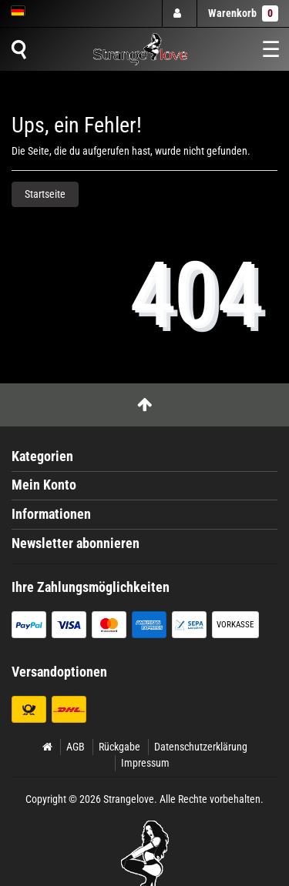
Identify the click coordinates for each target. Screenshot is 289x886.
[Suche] (18, 49)
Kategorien (42, 456)
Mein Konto (44, 485)
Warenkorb (243, 13)
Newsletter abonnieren (75, 543)
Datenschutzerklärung (200, 747)
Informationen (51, 514)
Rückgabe (119, 747)
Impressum (145, 763)
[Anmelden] (179, 13)
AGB (75, 747)
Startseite (45, 194)
